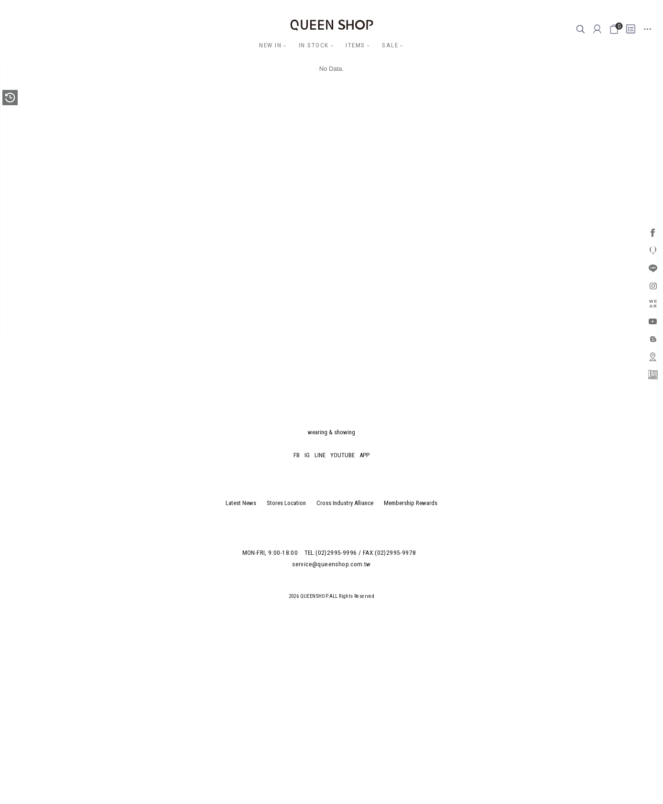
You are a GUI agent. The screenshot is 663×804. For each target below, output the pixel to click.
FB (296, 455)
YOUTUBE (342, 455)
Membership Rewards (410, 503)
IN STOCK (314, 45)
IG (307, 455)
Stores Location (286, 503)
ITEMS (355, 45)
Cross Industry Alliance (344, 503)
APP (364, 455)
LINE (320, 455)
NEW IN (270, 45)
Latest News (241, 503)
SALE (390, 45)
